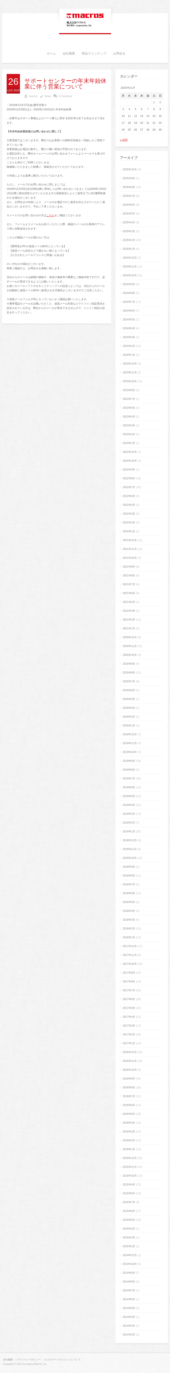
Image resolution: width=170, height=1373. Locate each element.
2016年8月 (129, 1087)
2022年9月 (129, 469)
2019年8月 (129, 769)
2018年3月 (129, 919)
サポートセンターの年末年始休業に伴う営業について (65, 84)
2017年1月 (129, 1043)
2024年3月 (129, 337)
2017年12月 (130, 946)
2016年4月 (129, 1122)
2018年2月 (129, 928)
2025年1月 (129, 248)
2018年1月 (129, 937)
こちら (50, 215)
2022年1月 (129, 531)
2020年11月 (130, 646)
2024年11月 (130, 266)
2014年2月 (129, 1334)
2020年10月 (130, 654)
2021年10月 (130, 557)
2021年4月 (129, 610)
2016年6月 (129, 1105)
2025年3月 (129, 231)
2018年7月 (129, 884)
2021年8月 (129, 575)
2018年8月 (129, 875)
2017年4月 (129, 1016)
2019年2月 (129, 822)
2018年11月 (130, 849)
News (47, 96)
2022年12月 (130, 451)
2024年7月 (129, 301)
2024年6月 (129, 310)
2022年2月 (129, 522)
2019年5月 (129, 796)
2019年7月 (129, 778)
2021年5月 (129, 602)
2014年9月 (129, 1272)
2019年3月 (129, 813)
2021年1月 (129, 628)
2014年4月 (129, 1316)
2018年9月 (129, 866)
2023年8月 (129, 390)
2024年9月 (129, 284)
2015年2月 (129, 1246)
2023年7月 (129, 399)
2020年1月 (129, 725)
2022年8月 (129, 478)
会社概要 (69, 53)
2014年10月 (130, 1264)
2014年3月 (129, 1325)
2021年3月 (129, 619)
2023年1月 (129, 443)
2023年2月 (129, 434)
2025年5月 (129, 213)
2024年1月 (129, 354)
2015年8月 (129, 1193)
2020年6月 (129, 690)
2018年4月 (129, 910)
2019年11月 (130, 743)
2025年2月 (129, 240)
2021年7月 (129, 584)
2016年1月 (129, 1149)
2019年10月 (130, 752)
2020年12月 (130, 637)
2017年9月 (129, 972)
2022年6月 (129, 496)
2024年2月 (129, 346)
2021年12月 (130, 540)
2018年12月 (130, 840)
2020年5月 (129, 699)
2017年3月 (129, 1025)
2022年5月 (129, 504)
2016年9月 (129, 1078)
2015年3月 (129, 1237)
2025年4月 (129, 222)
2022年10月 (130, 460)
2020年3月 (129, 716)
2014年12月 (130, 1255)
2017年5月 (129, 1008)
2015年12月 (130, 1158)
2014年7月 (129, 1290)
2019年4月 (129, 805)
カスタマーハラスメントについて (62, 1359)
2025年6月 (129, 204)
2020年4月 (129, 707)
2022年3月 (129, 513)
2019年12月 (130, 734)
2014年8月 (129, 1281)
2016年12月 (130, 1052)
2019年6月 (129, 787)
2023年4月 (129, 416)
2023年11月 (130, 372)
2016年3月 (129, 1131)
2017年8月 (129, 981)
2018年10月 (130, 858)
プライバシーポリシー (28, 1359)
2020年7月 (129, 681)
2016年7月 (129, 1096)
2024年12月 (130, 257)
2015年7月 (129, 1202)
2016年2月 (129, 1140)
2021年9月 (129, 566)
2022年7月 (129, 487)
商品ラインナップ (94, 53)
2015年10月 (130, 1175)
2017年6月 (129, 999)
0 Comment (65, 96)
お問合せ (119, 53)
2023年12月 (130, 363)
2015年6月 (129, 1211)
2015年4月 (129, 1228)
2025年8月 (129, 187)
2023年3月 (129, 425)
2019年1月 (129, 831)
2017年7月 (129, 990)
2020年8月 (129, 672)
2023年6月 (129, 407)
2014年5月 (129, 1308)
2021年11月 (130, 549)
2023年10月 (130, 381)
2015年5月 (129, 1219)
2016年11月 (130, 1061)
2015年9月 (129, 1184)
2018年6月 (129, 893)
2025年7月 (129, 195)
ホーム (51, 53)
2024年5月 (129, 319)
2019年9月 (129, 760)
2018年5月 (129, 902)
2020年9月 (129, 663)
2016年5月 (129, 1113)
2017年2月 (129, 1034)
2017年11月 (130, 955)
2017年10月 (130, 963)
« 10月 (124, 139)
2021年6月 (129, 593)
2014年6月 (129, 1299)
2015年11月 (130, 1166)
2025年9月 (129, 178)
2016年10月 (130, 1069)
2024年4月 (129, 328)
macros (33, 96)
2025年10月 (130, 169)
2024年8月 (129, 293)
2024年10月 (130, 275)
